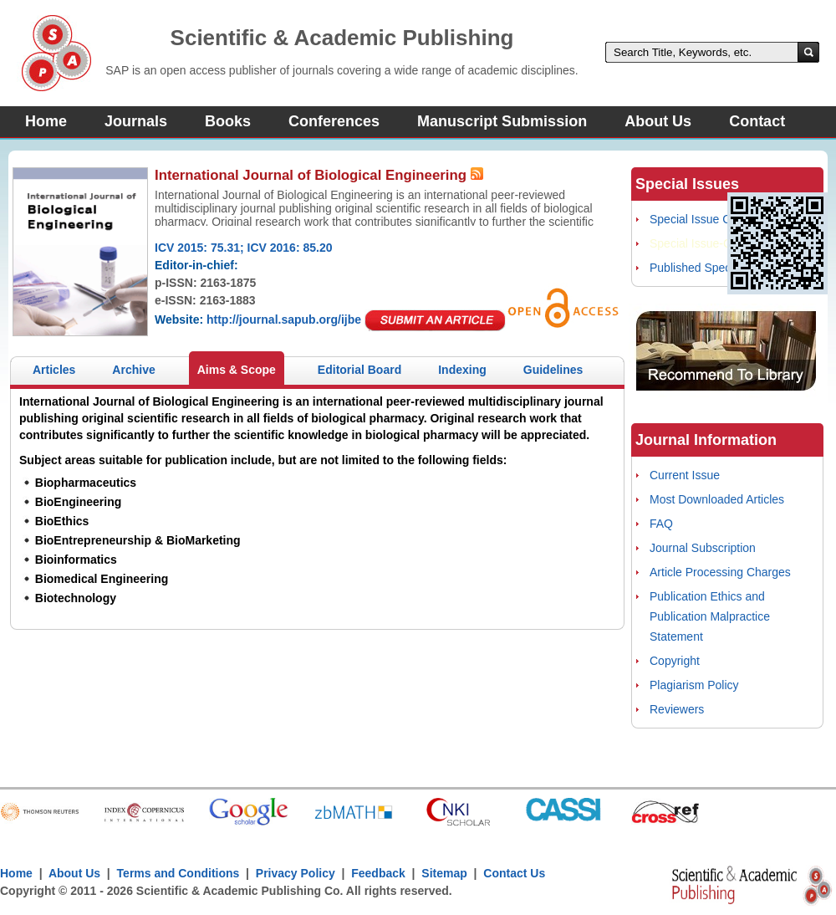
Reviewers (677, 709)
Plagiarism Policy (694, 685)
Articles (54, 369)
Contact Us (514, 873)
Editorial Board (359, 369)
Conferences (334, 121)
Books (228, 121)
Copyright (675, 660)
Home (46, 121)
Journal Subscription (703, 548)
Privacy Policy (295, 873)
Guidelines (553, 369)
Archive (133, 369)
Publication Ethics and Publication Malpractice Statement (710, 616)
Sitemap (443, 873)
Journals (135, 121)
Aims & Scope (236, 369)
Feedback (378, 873)
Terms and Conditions (178, 873)
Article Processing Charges (720, 572)
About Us (657, 121)
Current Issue (685, 475)
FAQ (661, 523)
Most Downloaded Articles (717, 499)
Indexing (462, 369)
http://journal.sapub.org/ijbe (283, 319)
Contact (757, 121)
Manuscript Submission (502, 121)
